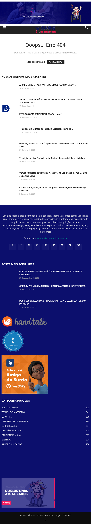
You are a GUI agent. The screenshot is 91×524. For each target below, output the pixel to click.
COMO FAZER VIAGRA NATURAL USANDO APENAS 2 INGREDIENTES (52, 286)
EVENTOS (6, 439)
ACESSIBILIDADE (10, 407)
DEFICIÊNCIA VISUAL (12, 435)
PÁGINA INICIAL (55, 62)
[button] (86, 30)
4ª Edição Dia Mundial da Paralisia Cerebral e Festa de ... (46, 129)
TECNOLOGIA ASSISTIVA (13, 412)
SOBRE (40, 515)
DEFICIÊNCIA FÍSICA (11, 430)
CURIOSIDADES (9, 425)
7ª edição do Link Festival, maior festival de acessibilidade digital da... (52, 158)
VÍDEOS (31, 515)
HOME (23, 515)
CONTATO (67, 515)
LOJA (58, 515)
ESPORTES (7, 416)
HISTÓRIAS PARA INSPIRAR (15, 421)
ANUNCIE (49, 515)
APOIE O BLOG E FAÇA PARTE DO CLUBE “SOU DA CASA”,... (47, 85)
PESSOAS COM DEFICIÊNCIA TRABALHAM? (40, 114)
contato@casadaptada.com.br (52, 238)
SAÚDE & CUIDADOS (12, 444)
